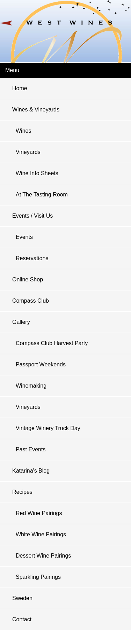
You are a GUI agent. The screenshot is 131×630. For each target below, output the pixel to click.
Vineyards (28, 152)
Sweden (22, 598)
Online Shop (27, 279)
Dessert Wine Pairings (43, 556)
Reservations (32, 258)
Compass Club (30, 301)
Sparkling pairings (38, 577)
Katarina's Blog (31, 471)
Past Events (30, 449)
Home (19, 88)
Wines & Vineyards (35, 109)
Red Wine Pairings (39, 513)
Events (24, 237)
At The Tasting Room (42, 194)
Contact (21, 619)
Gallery (21, 322)
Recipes (22, 492)
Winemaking (31, 386)
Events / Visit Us (32, 216)
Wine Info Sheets (37, 173)
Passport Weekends (41, 364)
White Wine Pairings (41, 534)
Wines (23, 131)
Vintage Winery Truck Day (48, 428)
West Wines (65, 26)
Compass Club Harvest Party (52, 343)
